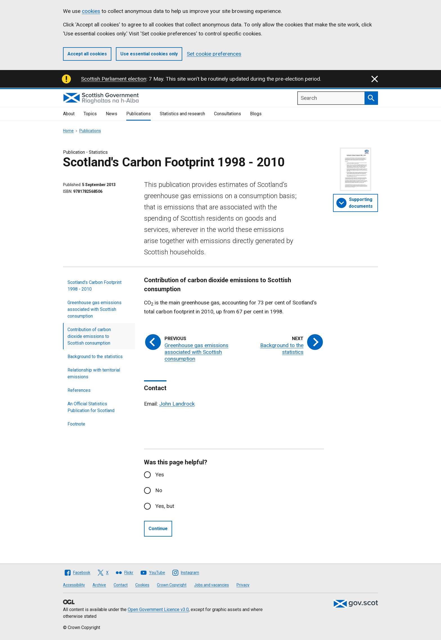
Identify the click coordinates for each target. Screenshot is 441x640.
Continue (158, 528)
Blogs (256, 113)
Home (68, 130)
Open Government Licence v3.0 (158, 609)
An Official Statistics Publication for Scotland (91, 407)
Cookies (142, 585)
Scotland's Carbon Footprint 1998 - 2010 (95, 286)
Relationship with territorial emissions (94, 373)
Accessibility (74, 585)
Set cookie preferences (214, 54)
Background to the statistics (95, 356)
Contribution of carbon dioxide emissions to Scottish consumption (89, 336)
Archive (99, 585)
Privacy (243, 585)
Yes (159, 474)
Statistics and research (182, 113)
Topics (90, 113)
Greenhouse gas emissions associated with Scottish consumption (95, 309)
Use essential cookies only (149, 53)
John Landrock (177, 404)
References (79, 390)
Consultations (227, 113)
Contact (121, 585)
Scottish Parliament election (113, 79)
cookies (91, 11)
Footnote (76, 424)
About (69, 113)
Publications (138, 113)
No (158, 490)
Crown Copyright (171, 585)
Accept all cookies (87, 53)
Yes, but (164, 506)
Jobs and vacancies (211, 585)
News (111, 113)
